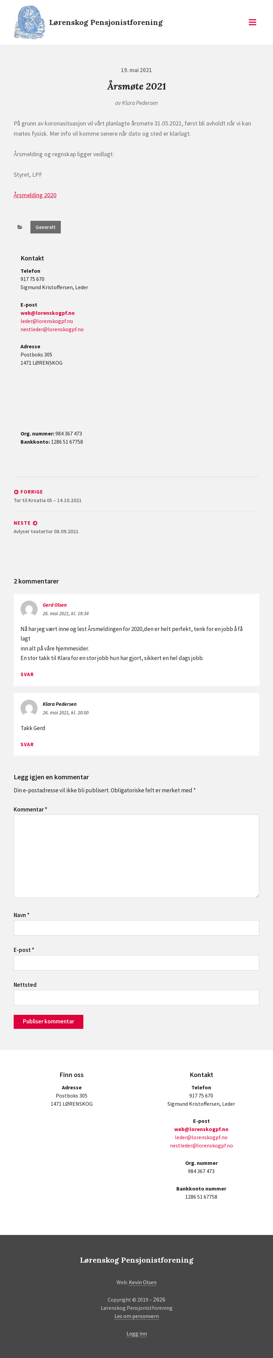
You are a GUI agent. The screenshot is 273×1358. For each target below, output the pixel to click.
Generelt (46, 227)
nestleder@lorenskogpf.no (52, 329)
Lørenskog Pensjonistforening (106, 22)
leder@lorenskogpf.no (47, 321)
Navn (21, 915)
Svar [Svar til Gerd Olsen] (27, 674)
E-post (24, 950)
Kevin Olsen (142, 1282)
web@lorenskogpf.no (48, 312)
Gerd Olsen (55, 605)
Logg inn (136, 1333)
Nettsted (25, 985)
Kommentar (30, 809)
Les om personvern (136, 1316)
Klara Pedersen (140, 103)
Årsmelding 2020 (35, 195)
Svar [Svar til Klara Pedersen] (27, 744)
